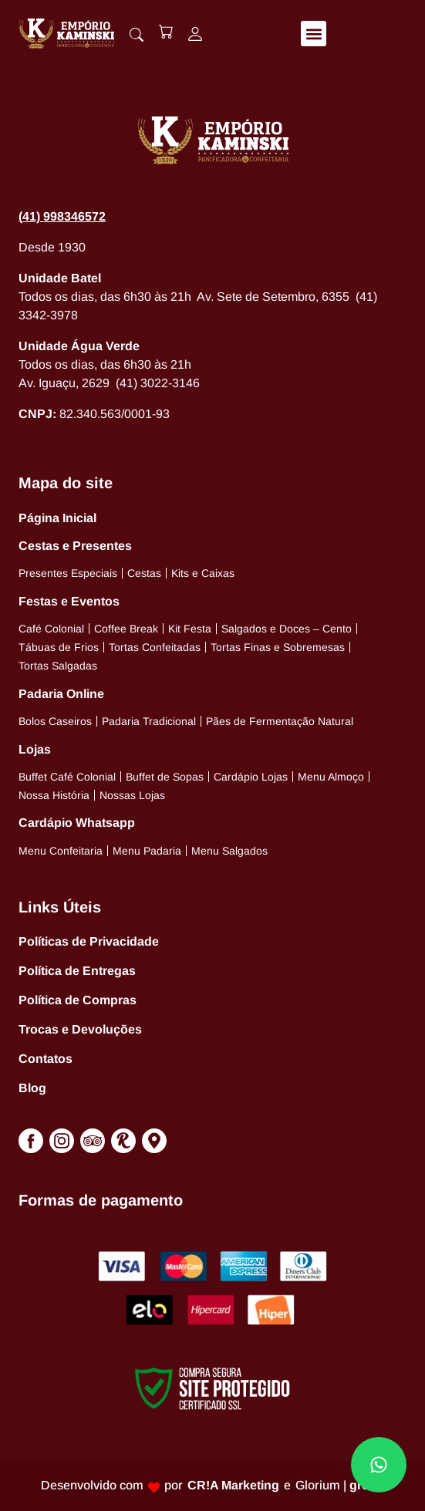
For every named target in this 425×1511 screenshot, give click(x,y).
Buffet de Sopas (165, 777)
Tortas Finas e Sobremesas (278, 647)
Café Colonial (51, 628)
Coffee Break (126, 628)
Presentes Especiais (68, 573)
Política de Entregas (77, 970)
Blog (32, 1087)
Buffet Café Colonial (67, 777)
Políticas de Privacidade (89, 941)
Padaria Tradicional (149, 721)
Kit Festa (189, 628)
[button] (313, 33)
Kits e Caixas (202, 573)
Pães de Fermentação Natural (279, 721)
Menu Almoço (331, 777)
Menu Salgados (229, 851)
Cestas (144, 573)
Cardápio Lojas (251, 777)
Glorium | (340, 1485)
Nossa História (54, 795)
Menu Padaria (147, 851)
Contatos (46, 1058)
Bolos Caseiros (55, 721)
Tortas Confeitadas (155, 647)
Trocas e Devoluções (80, 1029)
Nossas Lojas (132, 795)
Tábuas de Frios (59, 647)
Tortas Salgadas (58, 665)
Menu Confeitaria (61, 851)
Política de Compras (78, 1000)
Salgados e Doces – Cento (286, 628)
